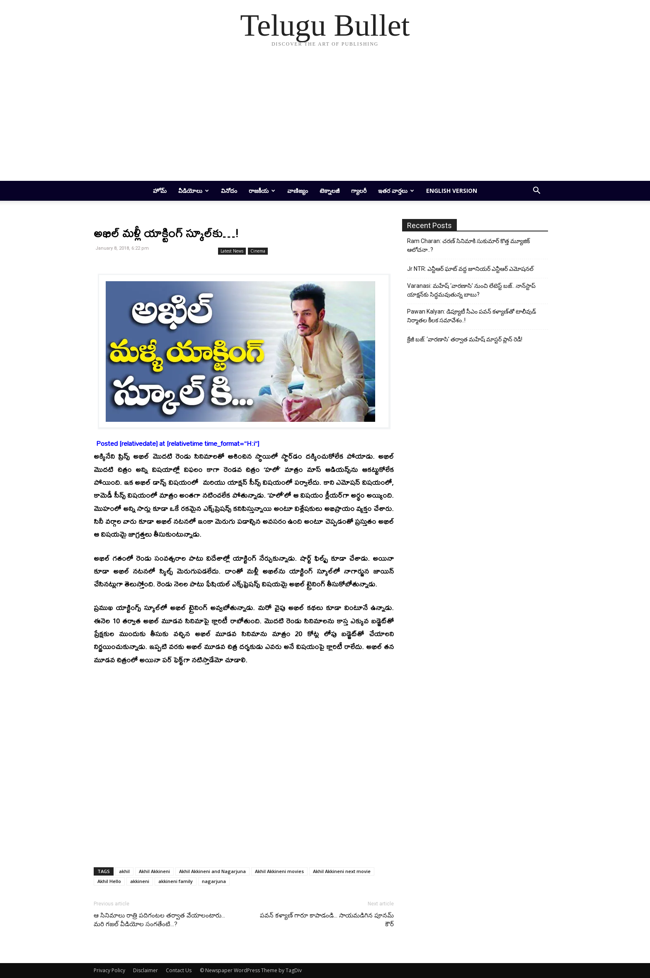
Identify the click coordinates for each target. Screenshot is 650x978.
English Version (451, 191)
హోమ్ (160, 191)
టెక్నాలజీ (330, 191)
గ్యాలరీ (358, 191)
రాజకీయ (262, 191)
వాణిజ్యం (297, 191)
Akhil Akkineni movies (279, 871)
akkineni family (175, 881)
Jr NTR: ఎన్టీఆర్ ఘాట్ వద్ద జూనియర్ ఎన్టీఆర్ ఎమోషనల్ (470, 268)
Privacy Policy (109, 970)
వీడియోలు (193, 191)
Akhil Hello (109, 881)
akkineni (139, 881)
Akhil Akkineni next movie (342, 871)
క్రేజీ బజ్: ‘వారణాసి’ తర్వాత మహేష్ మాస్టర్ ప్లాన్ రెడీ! (464, 339)
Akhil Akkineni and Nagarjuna (212, 871)
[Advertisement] (325, 119)
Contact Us (179, 970)
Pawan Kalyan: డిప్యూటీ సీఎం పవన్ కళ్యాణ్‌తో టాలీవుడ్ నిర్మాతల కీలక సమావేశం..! (471, 316)
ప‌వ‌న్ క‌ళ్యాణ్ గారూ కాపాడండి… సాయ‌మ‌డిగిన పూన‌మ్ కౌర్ (327, 920)
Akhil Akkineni (154, 871)
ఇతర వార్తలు (396, 191)
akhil (124, 871)
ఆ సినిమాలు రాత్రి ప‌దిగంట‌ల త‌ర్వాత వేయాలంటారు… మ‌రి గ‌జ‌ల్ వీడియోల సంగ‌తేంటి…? (159, 920)
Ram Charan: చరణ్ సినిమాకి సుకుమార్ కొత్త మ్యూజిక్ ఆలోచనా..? (468, 245)
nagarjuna (214, 881)
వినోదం (229, 191)
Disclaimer (145, 970)
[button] (536, 191)
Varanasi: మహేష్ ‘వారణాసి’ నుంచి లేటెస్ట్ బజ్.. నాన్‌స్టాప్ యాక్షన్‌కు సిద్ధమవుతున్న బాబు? (471, 290)
